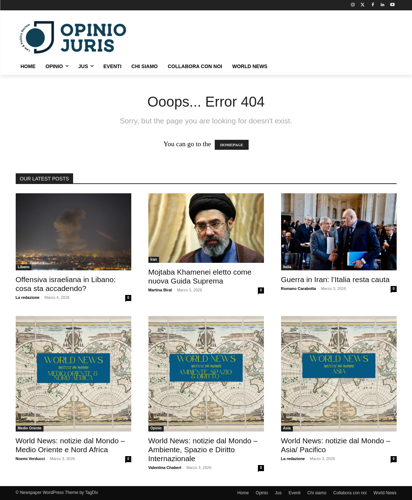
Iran (154, 259)
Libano (24, 267)
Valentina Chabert (165, 467)
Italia (287, 267)
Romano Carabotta (298, 288)
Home (243, 492)
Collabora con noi (349, 492)
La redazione (28, 297)
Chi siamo (316, 492)
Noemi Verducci (30, 458)
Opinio (156, 428)
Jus (278, 492)
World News (384, 492)
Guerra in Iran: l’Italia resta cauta (335, 279)
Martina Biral (160, 290)
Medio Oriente (30, 428)
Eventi (294, 492)
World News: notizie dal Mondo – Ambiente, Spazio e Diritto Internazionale (203, 450)
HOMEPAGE (231, 145)
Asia (287, 428)
